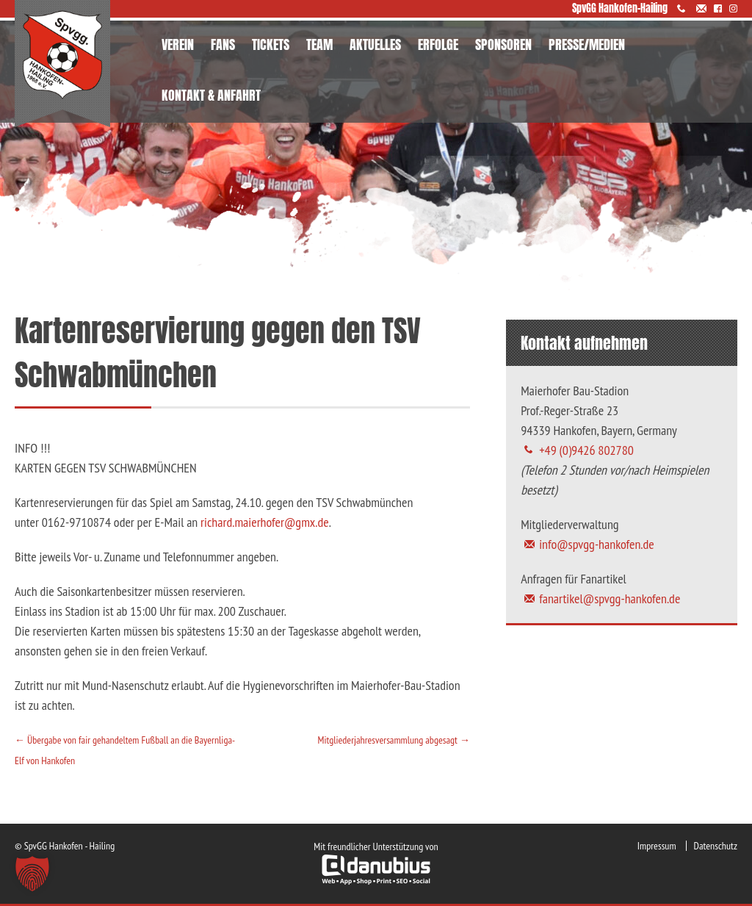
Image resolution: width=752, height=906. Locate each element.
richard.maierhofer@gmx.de (264, 522)
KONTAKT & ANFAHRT (211, 95)
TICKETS (270, 44)
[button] (32, 873)
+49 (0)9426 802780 (586, 450)
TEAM (319, 44)
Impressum (656, 845)
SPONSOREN (503, 44)
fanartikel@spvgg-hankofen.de (609, 598)
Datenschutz (715, 845)
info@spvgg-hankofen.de (596, 544)
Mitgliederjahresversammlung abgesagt (393, 740)
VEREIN (178, 44)
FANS (223, 44)
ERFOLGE (438, 44)
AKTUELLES (375, 44)
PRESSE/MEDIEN (587, 44)
